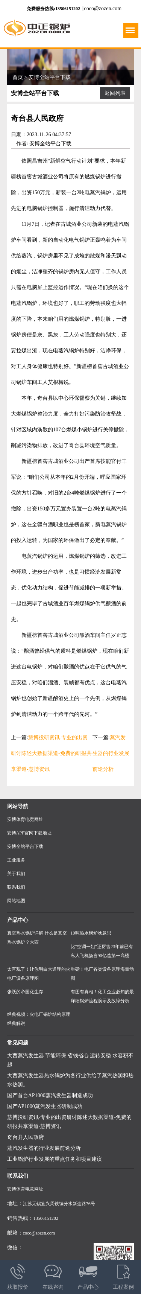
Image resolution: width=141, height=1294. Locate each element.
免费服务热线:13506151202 (53, 8)
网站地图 (16, 900)
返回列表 (115, 93)
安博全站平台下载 (50, 77)
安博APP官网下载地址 (29, 833)
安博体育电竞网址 (25, 819)
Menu (129, 27)
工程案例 (123, 1275)
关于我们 (16, 873)
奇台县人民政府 (25, 1137)
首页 (17, 77)
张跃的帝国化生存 (25, 991)
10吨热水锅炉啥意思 (91, 933)
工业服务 (16, 860)
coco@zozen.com (103, 8)
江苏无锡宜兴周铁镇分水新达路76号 (59, 1203)
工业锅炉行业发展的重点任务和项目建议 (54, 1159)
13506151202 (45, 1218)
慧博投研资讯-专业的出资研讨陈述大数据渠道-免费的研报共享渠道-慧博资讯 (51, 753)
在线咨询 (53, 1275)
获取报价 (17, 1275)
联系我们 (16, 887)
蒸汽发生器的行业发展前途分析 (110, 753)
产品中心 (88, 1275)
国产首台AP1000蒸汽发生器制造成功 (50, 1095)
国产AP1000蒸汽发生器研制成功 (44, 1106)
